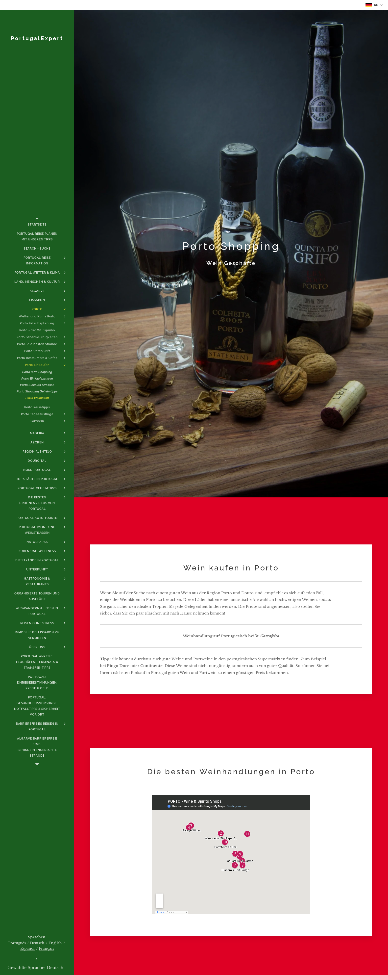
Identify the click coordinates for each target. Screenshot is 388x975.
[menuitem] (37, 225)
